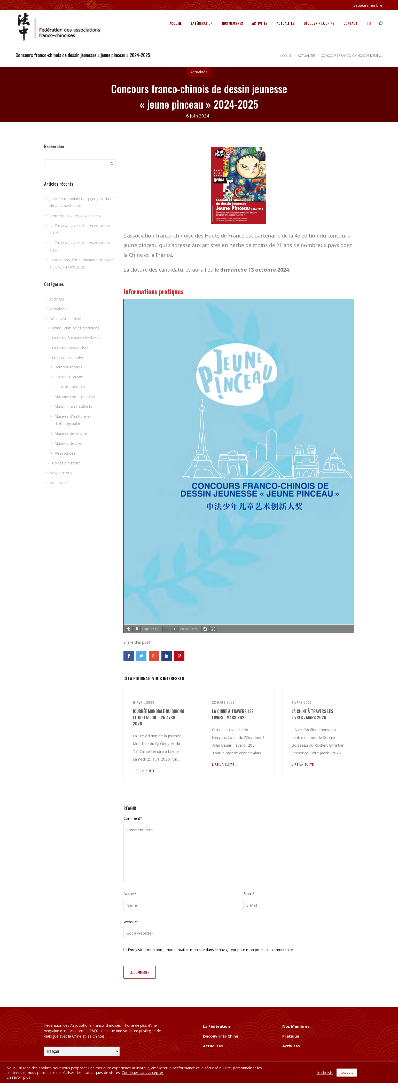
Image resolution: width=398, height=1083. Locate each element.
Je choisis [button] (325, 1072)
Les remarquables (68, 357)
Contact (350, 23)
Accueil (175, 23)
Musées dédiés (68, 443)
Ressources (65, 453)
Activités (259, 23)
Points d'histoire (66, 462)
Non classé (59, 482)
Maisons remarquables (74, 396)
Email (248, 893)
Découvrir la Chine (319, 23)
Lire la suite (144, 771)
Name (130, 893)
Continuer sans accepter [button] (142, 1072)
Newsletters (60, 472)
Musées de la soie (70, 433)
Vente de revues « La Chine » (75, 215)
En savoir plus (18, 1077)
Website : (131, 921)
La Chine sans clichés (70, 347)
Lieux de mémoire (70, 386)
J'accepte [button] (347, 1072)
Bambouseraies (68, 366)
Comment (132, 818)
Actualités (285, 23)
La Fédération (202, 23)
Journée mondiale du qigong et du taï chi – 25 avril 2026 (158, 717)
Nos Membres (232, 23)
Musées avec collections (76, 406)
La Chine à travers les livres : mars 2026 (233, 714)
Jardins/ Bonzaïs (68, 376)
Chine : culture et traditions (75, 327)
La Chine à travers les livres (76, 337)
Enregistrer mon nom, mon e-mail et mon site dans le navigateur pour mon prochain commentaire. (211, 949)
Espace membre (368, 5)
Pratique (290, 1036)
